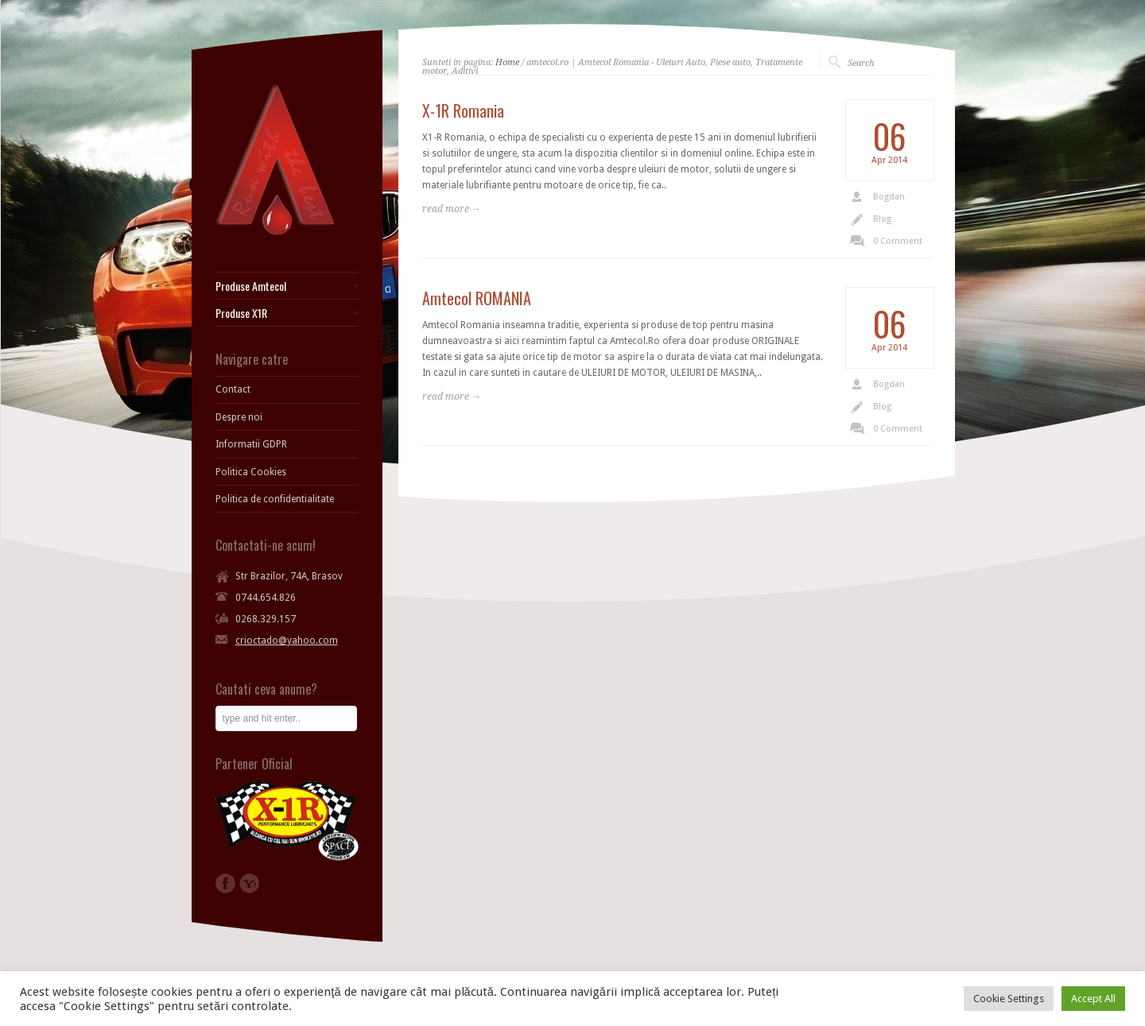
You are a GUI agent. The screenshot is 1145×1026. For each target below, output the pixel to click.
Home (507, 62)
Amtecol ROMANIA (476, 298)
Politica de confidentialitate (274, 499)
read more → (451, 209)
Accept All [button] (1093, 999)
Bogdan (889, 197)
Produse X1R (241, 313)
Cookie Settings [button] (1008, 999)
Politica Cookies (250, 472)
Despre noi (238, 417)
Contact (232, 389)
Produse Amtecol (250, 286)
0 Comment (897, 241)
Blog (882, 219)
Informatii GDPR (251, 444)
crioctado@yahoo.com (286, 640)
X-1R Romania (463, 110)
